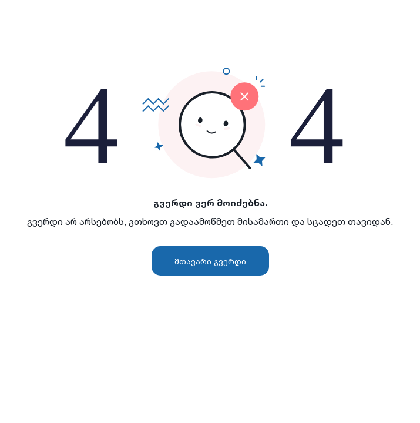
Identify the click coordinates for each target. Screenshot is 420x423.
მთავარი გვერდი (210, 261)
